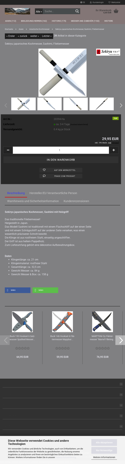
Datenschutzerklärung (65, 457)
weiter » (34, 36)
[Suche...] (39, 11)
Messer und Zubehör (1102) (85, 21)
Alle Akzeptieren (104, 442)
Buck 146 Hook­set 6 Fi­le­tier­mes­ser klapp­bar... (62, 338)
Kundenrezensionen (76, 201)
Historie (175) (59, 21)
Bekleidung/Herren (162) (34, 21)
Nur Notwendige (104, 450)
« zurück (22, 36)
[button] (83, 2)
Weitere (108, 21)
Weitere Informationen (104, 457)
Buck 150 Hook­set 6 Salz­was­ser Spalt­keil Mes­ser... (22, 338)
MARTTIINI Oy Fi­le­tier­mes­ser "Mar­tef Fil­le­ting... (102, 338)
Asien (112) (10, 21)
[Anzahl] (61, 150)
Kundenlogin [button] (97, 2)
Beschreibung (16, 193)
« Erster (10, 36)
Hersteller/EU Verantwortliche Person (53, 193)
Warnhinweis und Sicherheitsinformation (33, 201)
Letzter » (47, 36)
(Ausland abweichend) (79, 124)
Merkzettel (114, 2)
